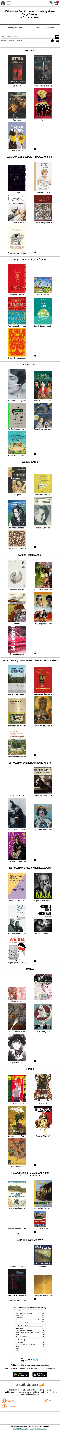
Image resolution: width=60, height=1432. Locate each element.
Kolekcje (19, 40)
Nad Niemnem (20, 1317)
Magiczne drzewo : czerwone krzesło (26, 1344)
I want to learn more (20, 1429)
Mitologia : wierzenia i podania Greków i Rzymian (29, 1320)
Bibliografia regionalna (45, 28)
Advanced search (7, 40)
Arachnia (18, 1346)
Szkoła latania (19, 1315)
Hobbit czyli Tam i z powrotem (24, 1313)
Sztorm (18, 1348)
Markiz (17, 1351)
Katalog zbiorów (15, 28)
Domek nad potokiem (21, 1336)
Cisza (17, 1334)
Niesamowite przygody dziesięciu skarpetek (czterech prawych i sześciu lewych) (38, 1322)
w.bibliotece (10, 1392)
